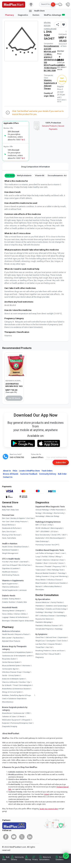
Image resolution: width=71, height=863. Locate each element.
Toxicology (61, 573)
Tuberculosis (40, 570)
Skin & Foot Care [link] (25, 565)
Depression (62, 637)
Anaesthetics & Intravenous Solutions (16, 689)
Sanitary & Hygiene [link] (18, 518)
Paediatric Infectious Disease (47, 626)
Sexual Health (54, 654)
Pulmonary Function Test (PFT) (47, 545)
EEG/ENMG (45, 532)
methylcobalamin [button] (24, 176)
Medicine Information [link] (11, 631)
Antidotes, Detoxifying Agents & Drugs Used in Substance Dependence (16, 697)
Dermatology (58, 612)
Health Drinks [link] (7, 547)
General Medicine (42, 602)
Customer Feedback (28, 474)
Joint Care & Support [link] (9, 565)
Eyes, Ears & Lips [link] (8, 532)
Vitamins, (48, 80)
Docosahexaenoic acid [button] (58, 176)
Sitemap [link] (28, 860)
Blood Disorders (41, 583)
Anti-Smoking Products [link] (10, 575)
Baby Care (15, 510)
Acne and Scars (58, 651)
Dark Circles (62, 641)
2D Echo (54, 532)
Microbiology (47, 513)
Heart (57, 553)
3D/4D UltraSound (42, 528)
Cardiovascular (18, 713)
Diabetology (40, 609)
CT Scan (43, 525)
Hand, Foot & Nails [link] (9, 538)
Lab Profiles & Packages (45, 553)
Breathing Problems (43, 651)
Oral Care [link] (30, 518)
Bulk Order (62, 474)
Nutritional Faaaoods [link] (9, 550)
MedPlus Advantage (54, 15)
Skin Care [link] (5, 518)
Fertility (44, 557)
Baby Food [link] (6, 510)
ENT (37, 616)
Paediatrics (40, 606)
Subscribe (61, 462)
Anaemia (54, 560)
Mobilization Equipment (11, 720)
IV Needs (21, 717)
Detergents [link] (20, 611)
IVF (60, 626)
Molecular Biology (52, 516)
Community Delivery (47, 474)
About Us (7, 471)
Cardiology (39, 612)
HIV (64, 567)
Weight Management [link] (10, 553)
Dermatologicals (25, 685)
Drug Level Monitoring (59, 576)
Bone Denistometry (43, 535)
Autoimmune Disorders (58, 583)
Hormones (26, 666)
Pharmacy (9, 15)
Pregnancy (57, 567)
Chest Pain (40, 637)
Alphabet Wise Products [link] (11, 641)
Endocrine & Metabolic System (13, 679)
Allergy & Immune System (12, 692)
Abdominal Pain (42, 654)
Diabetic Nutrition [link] (8, 602)
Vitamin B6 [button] (39, 176)
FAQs (15, 471)
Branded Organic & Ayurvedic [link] (23, 621)
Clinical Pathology (42, 510)
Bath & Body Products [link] (19, 522)
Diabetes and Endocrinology (56, 609)
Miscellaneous (7, 702)
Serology (38, 513)
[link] (13, 4)
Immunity (53, 563)
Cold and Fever (51, 637)
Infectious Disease (54, 580)
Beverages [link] (6, 621)
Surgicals (5, 723)
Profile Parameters (58, 510)
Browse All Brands (11, 474)
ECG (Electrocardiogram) (55, 538)
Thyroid (38, 560)
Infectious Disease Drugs (12, 672)
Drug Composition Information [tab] (35, 166)
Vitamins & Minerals (10, 682)
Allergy (58, 557)
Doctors (36, 15)
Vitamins (46, 560)
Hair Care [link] (5, 522)
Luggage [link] (5, 617)
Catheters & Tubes (9, 717)
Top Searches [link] (18, 638)
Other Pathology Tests (55, 570)
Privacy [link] (35, 860)
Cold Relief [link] (24, 562)
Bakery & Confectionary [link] (19, 617)
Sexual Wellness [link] (8, 525)
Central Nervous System (11, 662)
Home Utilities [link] (7, 614)
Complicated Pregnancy (45, 629)
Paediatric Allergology (44, 622)
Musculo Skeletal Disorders (46, 573)
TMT (37, 532)
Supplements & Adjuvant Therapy (50, 86)
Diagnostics (23, 15)
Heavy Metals (41, 580)
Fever (62, 560)
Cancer (61, 563)
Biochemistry (59, 513)
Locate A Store (29, 471)
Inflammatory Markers (52, 586)
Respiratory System (9, 659)
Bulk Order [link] (5, 858)
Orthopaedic (26, 720)
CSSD (28, 713)
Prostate (48, 567)
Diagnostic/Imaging (9, 726)
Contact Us (7, 477)
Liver (63, 553)
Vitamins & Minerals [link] (10, 587)
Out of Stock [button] (14, 398)
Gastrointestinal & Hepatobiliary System (17, 652)
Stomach (39, 586)
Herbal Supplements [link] (10, 590)
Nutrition (22, 682)
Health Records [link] (8, 634)
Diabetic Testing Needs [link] (11, 599)
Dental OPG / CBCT (59, 535)
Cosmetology (61, 616)
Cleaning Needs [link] (8, 611)
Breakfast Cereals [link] (21, 547)
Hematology (40, 516)
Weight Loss (40, 641)
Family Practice (57, 602)
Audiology (58, 629)
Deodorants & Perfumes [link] (11, 528)
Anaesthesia (7, 713)
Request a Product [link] (22, 634)
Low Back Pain (41, 644)
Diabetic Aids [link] (22, 602)
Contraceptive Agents (10, 669)
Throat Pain (40, 647)
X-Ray (50, 525)
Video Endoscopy (42, 541)
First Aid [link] (5, 562)
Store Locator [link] (6, 638)
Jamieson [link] (23, 590)
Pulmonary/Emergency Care (21, 723)
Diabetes (39, 563)
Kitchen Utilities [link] (20, 614)
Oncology (26, 672)
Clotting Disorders (42, 576)
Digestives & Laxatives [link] (10, 569)
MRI (37, 525)
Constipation (51, 641)
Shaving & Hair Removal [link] (11, 535)
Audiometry (40, 538)
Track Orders (47, 471)
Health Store (37, 11)
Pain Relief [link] (14, 562)
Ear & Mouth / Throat (10, 685)
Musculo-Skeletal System (11, 666)
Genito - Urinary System (11, 675)
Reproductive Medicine (44, 619)
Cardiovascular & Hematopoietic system (17, 656)
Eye (29, 682)
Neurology (48, 612)
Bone (46, 563)
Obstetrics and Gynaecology (56, 606)
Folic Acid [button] (10, 176)
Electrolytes (40, 590)
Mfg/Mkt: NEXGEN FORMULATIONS (50, 26)
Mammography (56, 528)
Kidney (51, 557)
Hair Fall (49, 647)
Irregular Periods (54, 644)
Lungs (38, 557)
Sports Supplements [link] (9, 584)
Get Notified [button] (63, 79)
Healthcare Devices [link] (9, 572)
